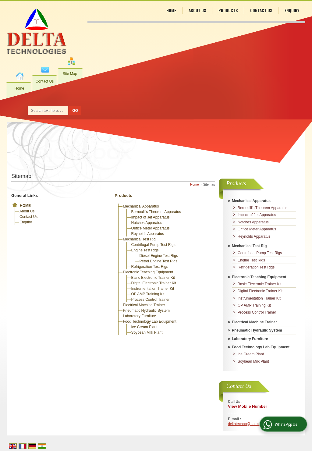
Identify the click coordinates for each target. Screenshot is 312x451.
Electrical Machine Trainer (144, 305)
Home (19, 88)
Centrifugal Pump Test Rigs (153, 245)
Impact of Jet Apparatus (150, 217)
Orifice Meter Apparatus (150, 228)
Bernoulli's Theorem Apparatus (156, 212)
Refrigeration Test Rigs (149, 267)
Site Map (70, 74)
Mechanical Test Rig (139, 239)
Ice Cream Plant (144, 327)
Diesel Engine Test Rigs (159, 256)
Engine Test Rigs (145, 250)
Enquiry (292, 10)
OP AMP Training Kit (148, 294)
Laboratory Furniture (139, 316)
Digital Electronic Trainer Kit (153, 283)
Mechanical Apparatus (141, 206)
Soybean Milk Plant (147, 332)
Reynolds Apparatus (147, 234)
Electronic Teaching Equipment (148, 272)
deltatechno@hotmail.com (249, 424)
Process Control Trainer (150, 299)
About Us (197, 10)
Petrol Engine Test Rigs (159, 261)
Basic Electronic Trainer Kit (153, 277)
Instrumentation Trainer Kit (152, 288)
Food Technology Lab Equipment (149, 321)
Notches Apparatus (146, 223)
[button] (247, 406)
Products (228, 10)
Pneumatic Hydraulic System (146, 310)
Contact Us (45, 81)
